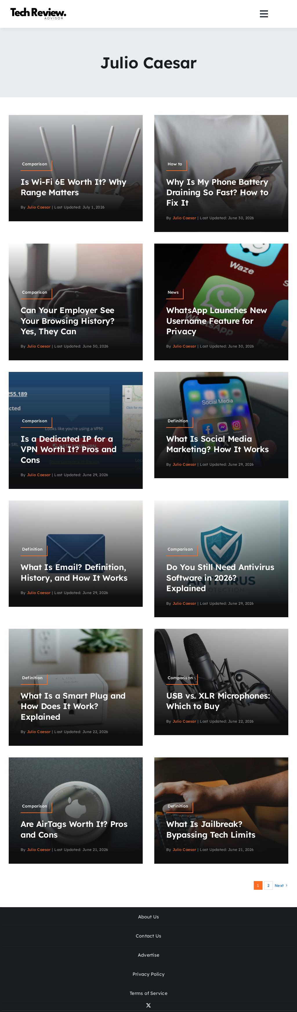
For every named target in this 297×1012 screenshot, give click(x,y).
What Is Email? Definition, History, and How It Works (74, 572)
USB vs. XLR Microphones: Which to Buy (218, 701)
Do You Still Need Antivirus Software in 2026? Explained (220, 577)
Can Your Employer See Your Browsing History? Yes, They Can (68, 320)
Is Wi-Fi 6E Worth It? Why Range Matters (73, 187)
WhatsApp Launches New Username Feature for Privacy (216, 320)
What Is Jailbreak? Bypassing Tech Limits (211, 829)
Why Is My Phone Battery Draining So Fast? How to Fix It (217, 192)
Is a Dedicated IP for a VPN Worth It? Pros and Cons (69, 449)
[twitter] (148, 1005)
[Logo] (39, 9)
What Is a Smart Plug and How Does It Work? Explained (73, 706)
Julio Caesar (38, 207)
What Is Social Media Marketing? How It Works (217, 444)
